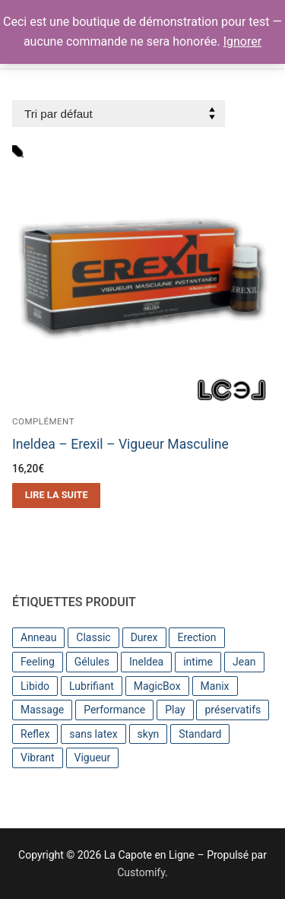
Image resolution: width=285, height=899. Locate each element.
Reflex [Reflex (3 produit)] (35, 734)
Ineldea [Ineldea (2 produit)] (146, 662)
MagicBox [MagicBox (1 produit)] (157, 686)
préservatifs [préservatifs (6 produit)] (232, 710)
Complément (43, 421)
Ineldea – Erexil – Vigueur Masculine (120, 444)
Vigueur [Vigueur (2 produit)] (92, 757)
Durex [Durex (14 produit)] (144, 637)
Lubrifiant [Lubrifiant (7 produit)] (91, 686)
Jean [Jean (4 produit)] (244, 662)
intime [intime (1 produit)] (198, 662)
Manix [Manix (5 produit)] (215, 686)
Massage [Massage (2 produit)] (42, 710)
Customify (141, 872)
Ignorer (242, 41)
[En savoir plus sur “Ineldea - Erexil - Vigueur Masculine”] (56, 495)
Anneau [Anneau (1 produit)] (38, 637)
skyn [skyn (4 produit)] (149, 734)
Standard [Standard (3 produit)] (200, 734)
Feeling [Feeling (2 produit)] (38, 662)
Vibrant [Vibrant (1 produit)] (38, 757)
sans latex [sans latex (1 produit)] (93, 734)
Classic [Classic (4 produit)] (93, 637)
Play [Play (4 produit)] (175, 710)
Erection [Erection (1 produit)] (196, 637)
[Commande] (118, 113)
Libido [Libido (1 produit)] (35, 686)
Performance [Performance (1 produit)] (114, 710)
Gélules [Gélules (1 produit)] (91, 662)
